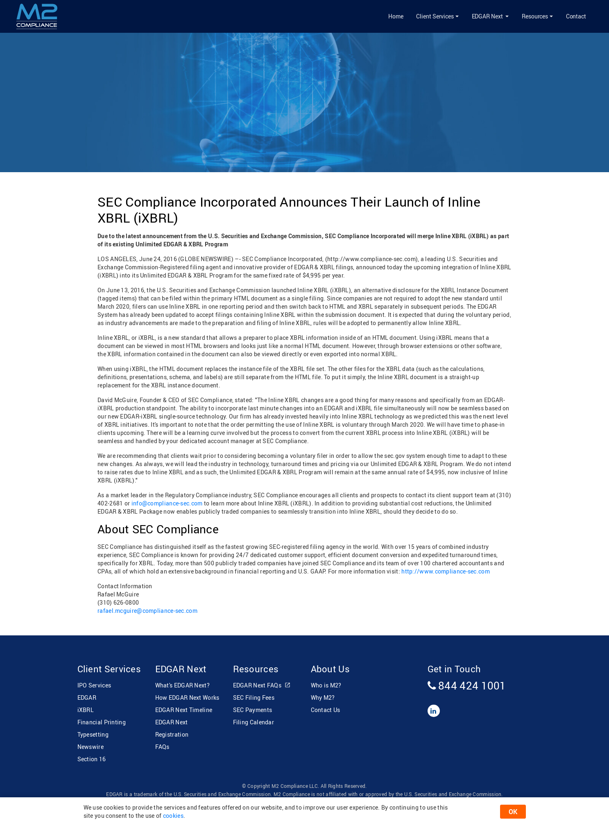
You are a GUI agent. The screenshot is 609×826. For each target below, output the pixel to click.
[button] (490, 16)
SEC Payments (252, 710)
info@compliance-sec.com (167, 503)
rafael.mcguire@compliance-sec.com (147, 610)
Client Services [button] (435, 16)
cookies (173, 815)
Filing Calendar (253, 722)
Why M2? (323, 697)
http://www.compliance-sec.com (445, 571)
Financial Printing (101, 722)
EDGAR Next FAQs (262, 685)
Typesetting (93, 734)
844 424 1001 (467, 685)
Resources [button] (535, 16)
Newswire (90, 747)
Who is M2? (326, 685)
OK (513, 811)
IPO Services (94, 685)
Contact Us (325, 710)
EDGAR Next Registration (172, 728)
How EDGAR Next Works (187, 697)
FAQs (162, 747)
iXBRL (85, 710)
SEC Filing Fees (254, 697)
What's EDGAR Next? (182, 685)
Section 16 (91, 759)
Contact (576, 16)
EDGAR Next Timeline (184, 710)
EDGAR (87, 697)
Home (395, 16)
